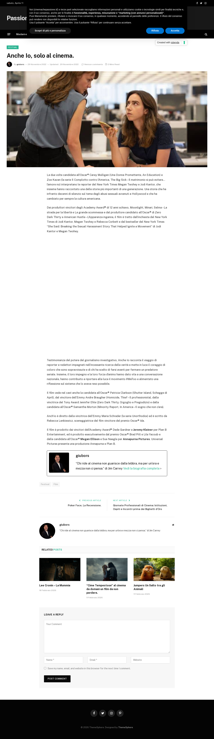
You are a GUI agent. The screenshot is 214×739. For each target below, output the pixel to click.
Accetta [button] (175, 30)
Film (56, 484)
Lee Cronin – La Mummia (54, 585)
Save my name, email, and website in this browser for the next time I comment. (89, 668)
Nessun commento (92, 64)
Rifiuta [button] (155, 30)
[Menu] (8, 34)
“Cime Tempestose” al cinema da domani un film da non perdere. (106, 589)
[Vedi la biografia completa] (160, 468)
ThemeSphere (125, 727)
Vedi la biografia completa (141, 468)
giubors (20, 64)
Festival (12, 47)
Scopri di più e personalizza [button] (50, 30)
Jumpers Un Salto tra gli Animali (149, 587)
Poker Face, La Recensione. (84, 505)
